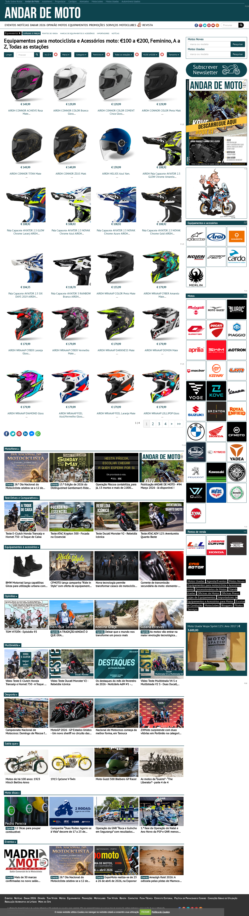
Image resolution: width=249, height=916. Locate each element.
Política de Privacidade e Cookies (190, 898)
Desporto (11, 694)
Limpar (9, 54)
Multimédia (12, 645)
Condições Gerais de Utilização (222, 898)
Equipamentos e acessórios (22, 547)
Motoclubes (127, 25)
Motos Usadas (196, 581)
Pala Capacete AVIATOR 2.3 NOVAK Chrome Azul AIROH (71, 232)
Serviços (112, 25)
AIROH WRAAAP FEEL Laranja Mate (116, 413)
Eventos (10, 25)
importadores (103, 33)
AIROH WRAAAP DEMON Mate (161, 350)
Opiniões (11, 596)
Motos (62, 25)
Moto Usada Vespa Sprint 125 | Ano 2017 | (216, 647)
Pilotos (238, 605)
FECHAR (145, 911)
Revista (147, 25)
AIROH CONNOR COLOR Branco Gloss (70, 112)
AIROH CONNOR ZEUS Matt (71, 173)
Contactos (133, 898)
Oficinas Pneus (230, 593)
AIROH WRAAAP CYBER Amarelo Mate (161, 295)
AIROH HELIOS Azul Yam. (116, 173)
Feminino (98, 54)
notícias (115, 33)
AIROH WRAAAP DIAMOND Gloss (26, 413)
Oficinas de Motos (208, 593)
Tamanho (174, 54)
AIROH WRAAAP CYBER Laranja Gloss (25, 352)
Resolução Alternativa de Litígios (21, 901)
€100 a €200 (150, 54)
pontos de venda (50, 33)
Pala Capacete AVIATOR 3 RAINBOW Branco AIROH (71, 295)
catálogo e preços (31, 33)
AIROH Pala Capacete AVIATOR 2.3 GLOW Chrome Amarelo (161, 175)
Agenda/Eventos (217, 581)
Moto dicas (12, 792)
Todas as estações (123, 54)
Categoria (81, 54)
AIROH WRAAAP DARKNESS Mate (116, 350)
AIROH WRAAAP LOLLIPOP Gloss (161, 413)
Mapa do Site (44, 901)
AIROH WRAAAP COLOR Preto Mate (116, 293)
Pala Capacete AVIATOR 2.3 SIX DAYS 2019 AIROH (25, 295)
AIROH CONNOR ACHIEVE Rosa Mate (25, 112)
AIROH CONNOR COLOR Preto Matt (161, 110)
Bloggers (226, 605)
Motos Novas (237, 581)
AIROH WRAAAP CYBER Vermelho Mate (70, 352)
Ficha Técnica (146, 898)
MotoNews (12, 448)
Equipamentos (78, 25)
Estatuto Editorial (163, 898)
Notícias (23, 25)
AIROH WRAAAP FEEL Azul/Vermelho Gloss (71, 415)
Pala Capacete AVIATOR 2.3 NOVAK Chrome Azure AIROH (116, 232)
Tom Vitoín (52, 898)
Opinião (52, 25)
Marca (65, 54)
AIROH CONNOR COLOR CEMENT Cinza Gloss (116, 112)
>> (179, 423)
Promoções (97, 25)
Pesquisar (238, 44)
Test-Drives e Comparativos (22, 498)
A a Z (48, 54)
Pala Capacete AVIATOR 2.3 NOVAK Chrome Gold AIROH (161, 232)
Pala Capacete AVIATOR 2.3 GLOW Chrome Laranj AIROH (25, 232)
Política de (161, 911)
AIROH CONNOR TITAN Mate (25, 173)
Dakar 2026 (37, 25)
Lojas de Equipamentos (201, 597)
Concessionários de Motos (211, 589)
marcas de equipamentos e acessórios (77, 33)
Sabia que (12, 743)
